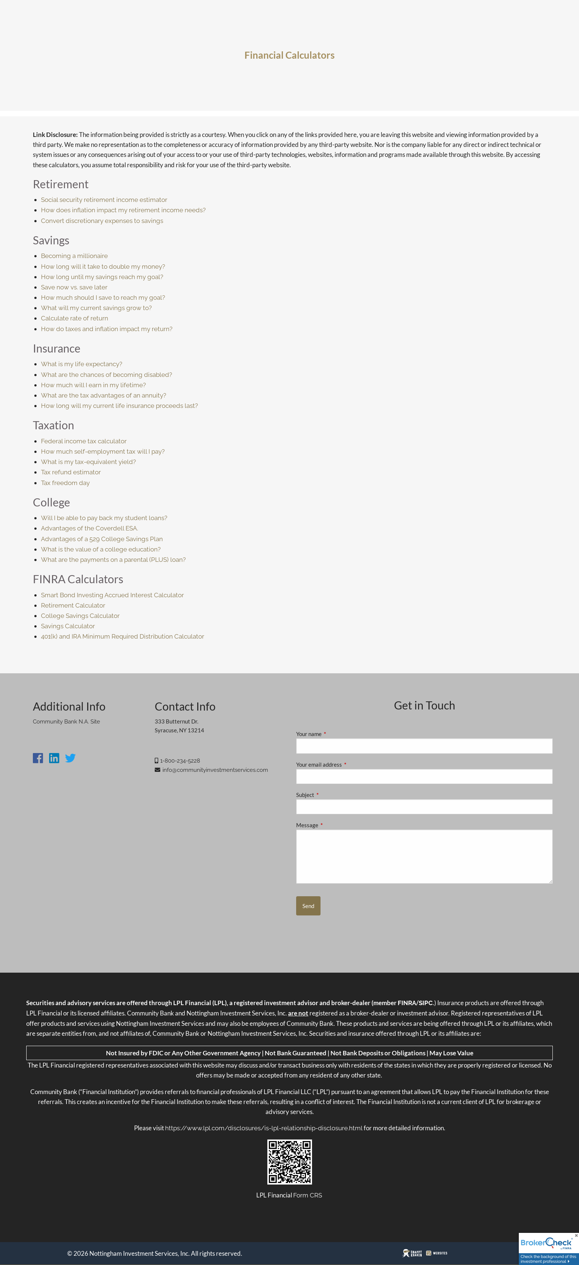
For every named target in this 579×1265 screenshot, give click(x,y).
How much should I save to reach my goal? (103, 297)
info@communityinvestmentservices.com (215, 770)
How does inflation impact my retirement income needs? (123, 210)
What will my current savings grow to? (96, 308)
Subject (331, 794)
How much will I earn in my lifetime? (93, 385)
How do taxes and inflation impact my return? (106, 329)
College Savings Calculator (80, 615)
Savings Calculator (68, 626)
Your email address (344, 764)
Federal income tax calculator (84, 441)
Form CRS (307, 1195)
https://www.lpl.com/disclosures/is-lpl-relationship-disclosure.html (264, 1128)
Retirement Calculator (73, 605)
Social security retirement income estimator (104, 199)
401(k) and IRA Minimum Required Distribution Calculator (122, 636)
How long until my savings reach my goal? (102, 277)
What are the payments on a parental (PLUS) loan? (113, 559)
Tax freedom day (65, 483)
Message (333, 825)
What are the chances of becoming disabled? (106, 374)
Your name (334, 734)
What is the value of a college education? (101, 549)
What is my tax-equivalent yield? (88, 461)
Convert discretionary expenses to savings (102, 220)
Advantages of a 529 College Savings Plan (102, 539)
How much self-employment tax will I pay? (103, 451)
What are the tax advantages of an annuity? (103, 395)
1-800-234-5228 (180, 760)
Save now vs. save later (74, 287)
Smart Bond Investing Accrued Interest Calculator (112, 595)
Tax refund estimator (71, 472)
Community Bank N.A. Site (66, 721)
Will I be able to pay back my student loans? (104, 518)
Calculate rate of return (74, 318)
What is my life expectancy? (81, 364)
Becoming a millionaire (74, 255)
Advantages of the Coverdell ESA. (89, 528)
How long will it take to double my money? (103, 266)
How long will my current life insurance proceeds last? (119, 405)
